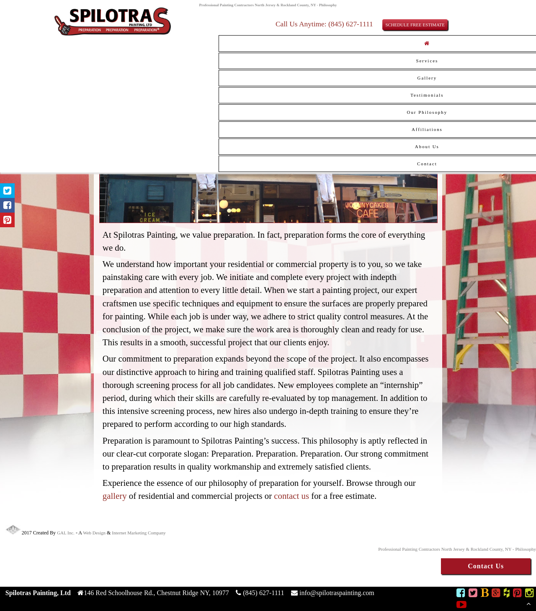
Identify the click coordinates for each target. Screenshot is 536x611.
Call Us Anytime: (302, 24)
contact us (291, 496)
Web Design (94, 532)
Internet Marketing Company (138, 532)
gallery (115, 496)
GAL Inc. (66, 532)
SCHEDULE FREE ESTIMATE (414, 24)
